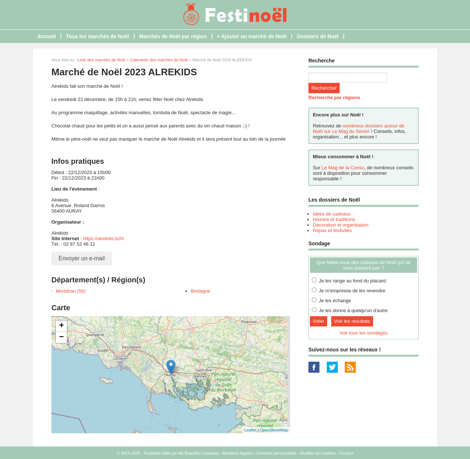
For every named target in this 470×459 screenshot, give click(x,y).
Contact (346, 453)
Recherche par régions (334, 97)
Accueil (46, 36)
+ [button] (61, 326)
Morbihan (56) (71, 291)
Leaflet (250, 430)
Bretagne (200, 291)
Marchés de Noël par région (173, 36)
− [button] (61, 337)
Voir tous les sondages (364, 333)
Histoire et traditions (334, 219)
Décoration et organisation (341, 225)
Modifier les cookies (318, 453)
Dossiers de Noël (318, 36)
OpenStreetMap (274, 430)
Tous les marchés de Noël (97, 36)
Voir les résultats (352, 321)
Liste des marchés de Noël (101, 60)
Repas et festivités (332, 230)
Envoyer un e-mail (82, 258)
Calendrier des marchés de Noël (159, 60)
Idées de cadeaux (332, 214)
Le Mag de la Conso (343, 167)
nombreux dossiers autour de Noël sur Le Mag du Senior (358, 128)
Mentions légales (238, 453)
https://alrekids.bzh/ (103, 238)
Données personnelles (276, 453)
